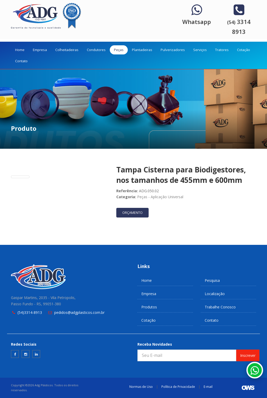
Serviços (200, 49)
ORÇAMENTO (132, 212)
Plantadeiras (142, 49)
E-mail (208, 386)
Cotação (243, 49)
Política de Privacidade (178, 386)
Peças (119, 49)
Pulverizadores (173, 49)
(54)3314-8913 (29, 312)
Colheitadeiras (66, 49)
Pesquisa (212, 280)
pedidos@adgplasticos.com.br (79, 312)
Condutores (96, 49)
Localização (215, 293)
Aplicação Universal (167, 196)
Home (20, 49)
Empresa (40, 49)
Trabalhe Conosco (220, 306)
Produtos (149, 306)
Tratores (222, 49)
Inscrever (248, 355)
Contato (21, 61)
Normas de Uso (141, 386)
